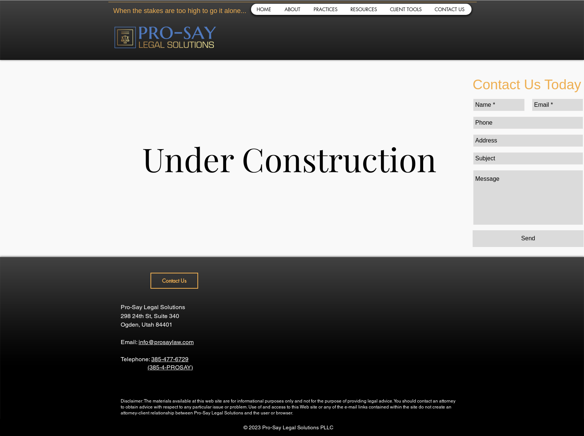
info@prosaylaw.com (166, 342)
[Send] (528, 238)
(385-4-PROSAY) (170, 367)
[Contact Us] (174, 281)
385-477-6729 (169, 359)
